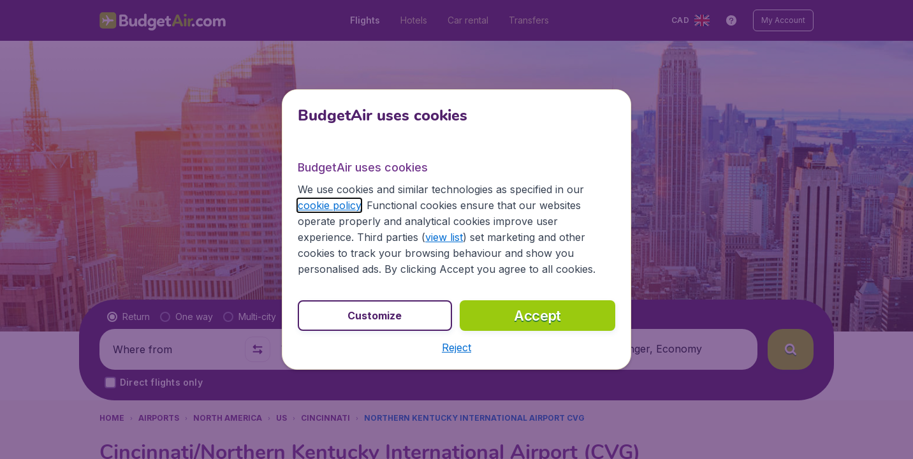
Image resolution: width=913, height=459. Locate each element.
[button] (456, 347)
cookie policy (329, 205)
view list (444, 237)
